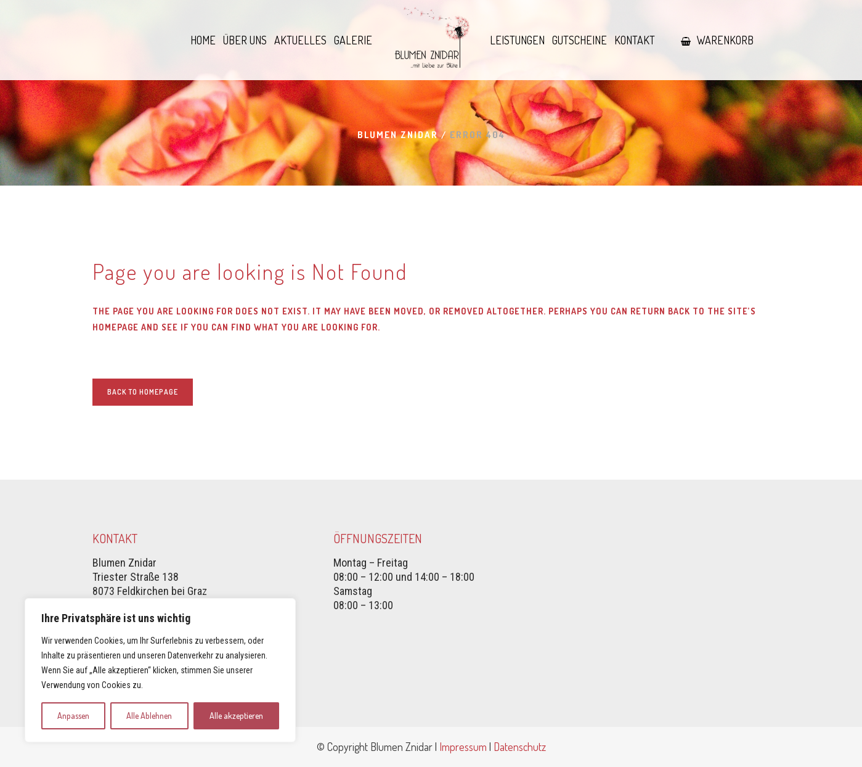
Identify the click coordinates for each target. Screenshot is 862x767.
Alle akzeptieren (236, 715)
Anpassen (73, 715)
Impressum (463, 746)
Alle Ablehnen (149, 715)
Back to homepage (142, 391)
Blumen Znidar (397, 135)
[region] (160, 670)
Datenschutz (520, 746)
